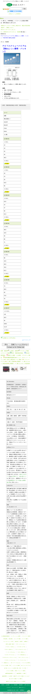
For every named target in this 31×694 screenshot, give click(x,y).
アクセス (8, 687)
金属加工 (26, 641)
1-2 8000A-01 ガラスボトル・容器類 (11, 31)
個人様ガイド (22, 476)
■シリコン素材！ (18, 359)
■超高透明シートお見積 (7, 676)
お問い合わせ (27, 684)
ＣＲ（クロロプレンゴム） (21, 649)
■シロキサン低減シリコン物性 (15, 678)
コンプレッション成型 (15, 636)
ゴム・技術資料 (14, 684)
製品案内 (21, 684)
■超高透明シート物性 (21, 673)
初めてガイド (21, 687)
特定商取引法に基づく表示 (12, 690)
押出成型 (5, 638)
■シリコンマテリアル (25, 665)
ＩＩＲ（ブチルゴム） (11, 652)
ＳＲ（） (20, 644)
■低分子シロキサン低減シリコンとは (21, 676)
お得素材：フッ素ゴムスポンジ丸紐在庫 (19, 363)
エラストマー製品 (5, 353)
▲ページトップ (26, 340)
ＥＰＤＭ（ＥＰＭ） (22, 646)
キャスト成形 (25, 638)
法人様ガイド (14, 476)
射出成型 (10, 638)
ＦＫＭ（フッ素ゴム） (10, 646)
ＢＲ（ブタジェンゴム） (24, 657)
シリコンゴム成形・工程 (6, 665)
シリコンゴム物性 (16, 665)
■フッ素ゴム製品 (8, 359)
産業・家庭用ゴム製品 (7, 350)
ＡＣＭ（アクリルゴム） (10, 654)
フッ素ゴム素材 (10, 361)
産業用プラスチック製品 (22, 350)
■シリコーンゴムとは (15, 662)
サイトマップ (14, 687)
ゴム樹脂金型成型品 (5, 636)
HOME (2, 684)
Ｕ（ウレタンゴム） (23, 660)
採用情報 (22, 690)
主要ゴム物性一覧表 (10, 644)
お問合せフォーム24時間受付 (15, 13)
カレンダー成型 (17, 638)
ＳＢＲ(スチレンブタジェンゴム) (9, 657)
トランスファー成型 (26, 636)
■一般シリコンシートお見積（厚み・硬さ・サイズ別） (15, 668)
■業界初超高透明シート (10, 673)
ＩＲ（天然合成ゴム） (22, 654)
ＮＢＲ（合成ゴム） (9, 649)
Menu (2, 18)
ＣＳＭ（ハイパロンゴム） (10, 660)
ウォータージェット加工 (8, 641)
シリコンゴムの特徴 (25, 662)
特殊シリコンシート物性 (20, 670)
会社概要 (7, 684)
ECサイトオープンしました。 (8, 29)
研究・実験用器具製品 (16, 353)
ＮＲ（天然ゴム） (21, 652)
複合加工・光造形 (18, 641)
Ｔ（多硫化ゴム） (5, 662)
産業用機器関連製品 (9, 357)
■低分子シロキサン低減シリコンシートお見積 (15, 681)
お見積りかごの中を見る (9, 338)
